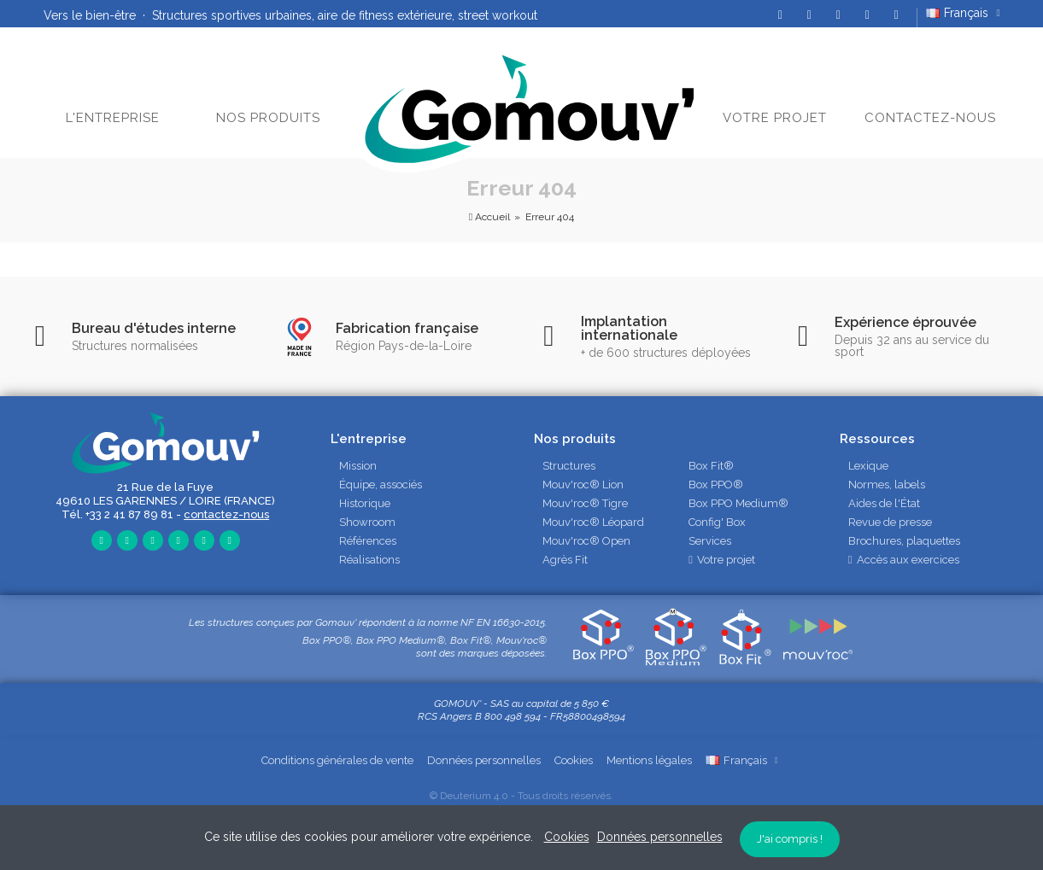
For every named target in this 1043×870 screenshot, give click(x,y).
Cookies (573, 760)
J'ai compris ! (790, 838)
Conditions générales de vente (337, 760)
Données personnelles (484, 760)
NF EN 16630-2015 (502, 622)
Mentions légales (649, 760)
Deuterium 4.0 (474, 796)
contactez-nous (226, 514)
